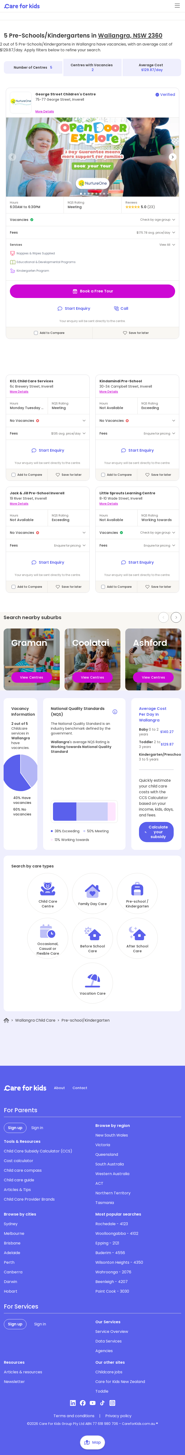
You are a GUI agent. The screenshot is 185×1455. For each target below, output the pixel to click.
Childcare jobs (108, 1372)
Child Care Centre (48, 904)
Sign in (37, 1128)
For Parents (20, 1110)
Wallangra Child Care (35, 1020)
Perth (9, 1262)
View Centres (31, 677)
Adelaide (12, 1253)
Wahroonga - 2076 (113, 1272)
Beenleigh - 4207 (111, 1281)
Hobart (10, 1291)
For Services (21, 1306)
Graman (29, 643)
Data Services (108, 1341)
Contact (80, 1087)
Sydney (11, 1224)
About (59, 1087)
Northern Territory (113, 1193)
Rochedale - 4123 (111, 1224)
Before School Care (92, 948)
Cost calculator (18, 1161)
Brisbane (12, 1243)
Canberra (13, 1272)
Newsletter (14, 1381)
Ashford (150, 643)
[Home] (6, 1020)
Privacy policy (118, 1416)
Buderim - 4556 (110, 1253)
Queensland (106, 1154)
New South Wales (111, 1135)
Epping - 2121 (107, 1243)
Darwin (10, 1281)
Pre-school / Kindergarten (137, 904)
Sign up (15, 1128)
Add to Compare (52, 333)
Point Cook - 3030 (112, 1291)
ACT (99, 1183)
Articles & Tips (17, 1189)
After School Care (137, 948)
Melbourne (14, 1233)
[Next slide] (176, 617)
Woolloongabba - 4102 (116, 1233)
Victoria (102, 1145)
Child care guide (19, 1180)
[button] (12, 157)
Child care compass (23, 1170)
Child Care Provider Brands (29, 1199)
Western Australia (112, 1174)
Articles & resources (23, 1372)
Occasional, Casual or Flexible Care (48, 948)
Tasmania (104, 1202)
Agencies (104, 1351)
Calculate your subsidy (156, 832)
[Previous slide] (163, 617)
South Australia (109, 1164)
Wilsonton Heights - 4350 (119, 1262)
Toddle (101, 1391)
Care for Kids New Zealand (120, 1381)
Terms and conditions (73, 1416)
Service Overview (111, 1331)
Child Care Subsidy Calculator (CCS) (38, 1151)
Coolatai (90, 643)
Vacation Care (93, 993)
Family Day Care (92, 903)
